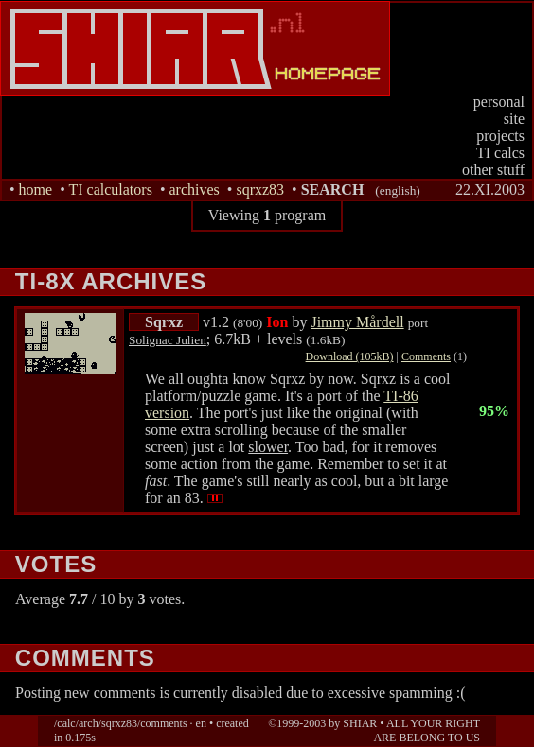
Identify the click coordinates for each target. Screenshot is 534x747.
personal (499, 102)
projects (500, 136)
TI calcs (500, 153)
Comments (426, 356)
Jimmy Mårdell (357, 322)
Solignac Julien (167, 340)
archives (194, 190)
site (514, 119)
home (36, 190)
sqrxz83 (260, 190)
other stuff (493, 170)
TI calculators (109, 190)
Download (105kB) (350, 356)
